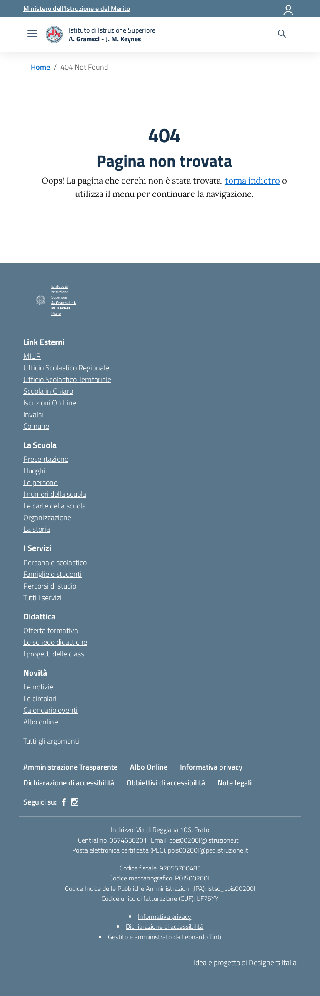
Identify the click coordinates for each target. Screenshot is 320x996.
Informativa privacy (211, 766)
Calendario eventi (50, 710)
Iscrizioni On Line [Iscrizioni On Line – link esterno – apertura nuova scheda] (49, 402)
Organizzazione (47, 517)
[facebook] (64, 802)
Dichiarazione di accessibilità (68, 782)
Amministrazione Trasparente (70, 766)
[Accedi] (289, 8)
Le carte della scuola (54, 505)
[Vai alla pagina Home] (40, 67)
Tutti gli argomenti (51, 741)
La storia (36, 529)
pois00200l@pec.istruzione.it (208, 850)
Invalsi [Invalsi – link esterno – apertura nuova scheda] (33, 414)
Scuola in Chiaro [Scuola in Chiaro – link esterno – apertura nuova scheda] (48, 391)
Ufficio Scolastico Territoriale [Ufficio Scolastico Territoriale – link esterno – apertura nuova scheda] (67, 379)
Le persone (40, 482)
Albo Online (149, 766)
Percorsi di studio (49, 585)
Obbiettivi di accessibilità (166, 782)
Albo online (40, 721)
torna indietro (252, 180)
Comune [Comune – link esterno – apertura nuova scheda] (36, 426)
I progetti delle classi (54, 653)
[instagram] (74, 802)
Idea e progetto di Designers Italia (245, 962)
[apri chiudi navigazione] (33, 34)
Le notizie (38, 686)
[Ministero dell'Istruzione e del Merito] (76, 8)
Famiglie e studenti (52, 574)
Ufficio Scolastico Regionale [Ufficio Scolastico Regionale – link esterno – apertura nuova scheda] (66, 367)
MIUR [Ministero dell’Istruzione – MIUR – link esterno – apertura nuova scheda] (32, 356)
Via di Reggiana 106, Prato (172, 830)
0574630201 (128, 840)
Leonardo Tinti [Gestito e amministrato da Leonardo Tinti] (201, 937)
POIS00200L (193, 878)
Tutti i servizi (42, 597)
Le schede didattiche (55, 642)
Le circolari (40, 698)
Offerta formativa (50, 630)
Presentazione (45, 459)
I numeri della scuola (54, 494)
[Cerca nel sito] (281, 34)
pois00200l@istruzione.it (204, 840)
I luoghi (34, 470)
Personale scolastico (55, 562)
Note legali (235, 782)
